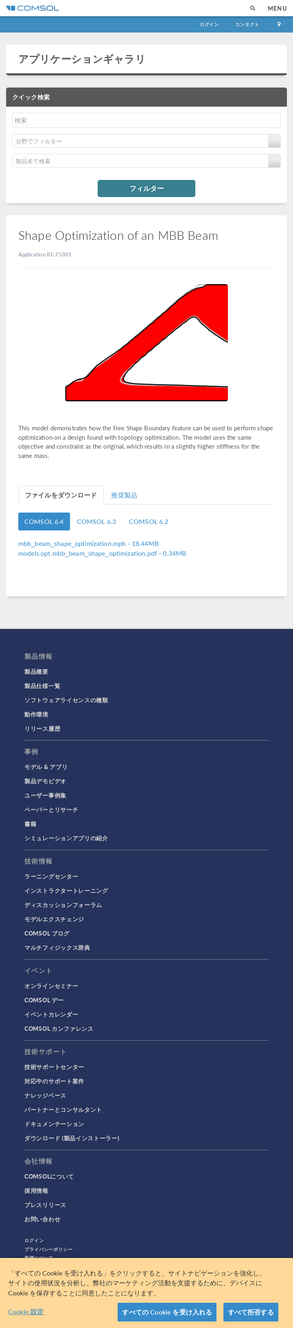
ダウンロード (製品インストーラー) (72, 1138)
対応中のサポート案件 (54, 1081)
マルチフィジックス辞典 (57, 947)
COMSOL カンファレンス (59, 1028)
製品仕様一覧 (42, 686)
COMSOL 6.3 (96, 521)
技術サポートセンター (54, 1067)
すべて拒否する (251, 1312)
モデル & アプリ (46, 767)
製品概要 (36, 671)
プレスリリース (45, 1205)
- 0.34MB (102, 553)
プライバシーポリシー (48, 1249)
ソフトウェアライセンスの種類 (66, 700)
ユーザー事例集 (45, 795)
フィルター (146, 188)
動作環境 (36, 714)
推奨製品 (124, 495)
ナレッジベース (45, 1095)
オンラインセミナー (51, 986)
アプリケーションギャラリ (82, 58)
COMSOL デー (43, 1000)
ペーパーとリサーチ (51, 809)
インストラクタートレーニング (66, 890)
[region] (146, 1293)
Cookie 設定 (26, 1311)
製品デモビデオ (45, 781)
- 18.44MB (88, 543)
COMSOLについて (49, 1176)
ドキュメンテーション (54, 1124)
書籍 (30, 824)
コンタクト (247, 24)
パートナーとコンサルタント (63, 1109)
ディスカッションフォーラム (63, 905)
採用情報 (36, 1190)
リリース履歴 (42, 728)
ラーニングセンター (51, 876)
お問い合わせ (42, 1219)
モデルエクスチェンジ (54, 919)
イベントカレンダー (51, 1014)
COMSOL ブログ (47, 933)
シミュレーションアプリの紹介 (66, 838)
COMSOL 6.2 (148, 521)
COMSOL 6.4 (44, 521)
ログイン (209, 24)
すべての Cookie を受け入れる (167, 1312)
